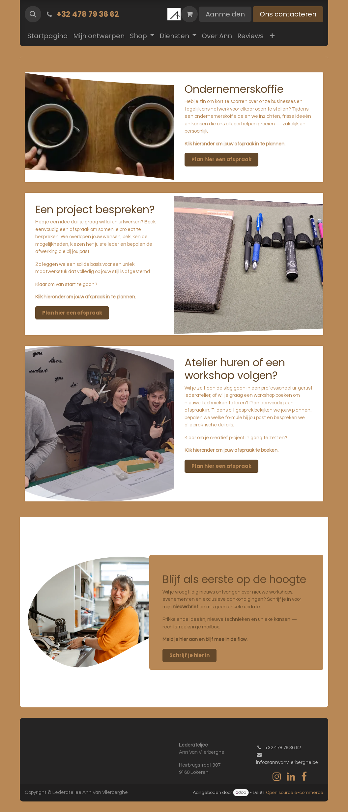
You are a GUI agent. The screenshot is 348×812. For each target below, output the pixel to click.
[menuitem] (48, 35)
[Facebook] (304, 776)
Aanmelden (225, 14)
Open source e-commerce (294, 792)
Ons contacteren (288, 14)
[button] (33, 14)
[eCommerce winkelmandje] (189, 14)
